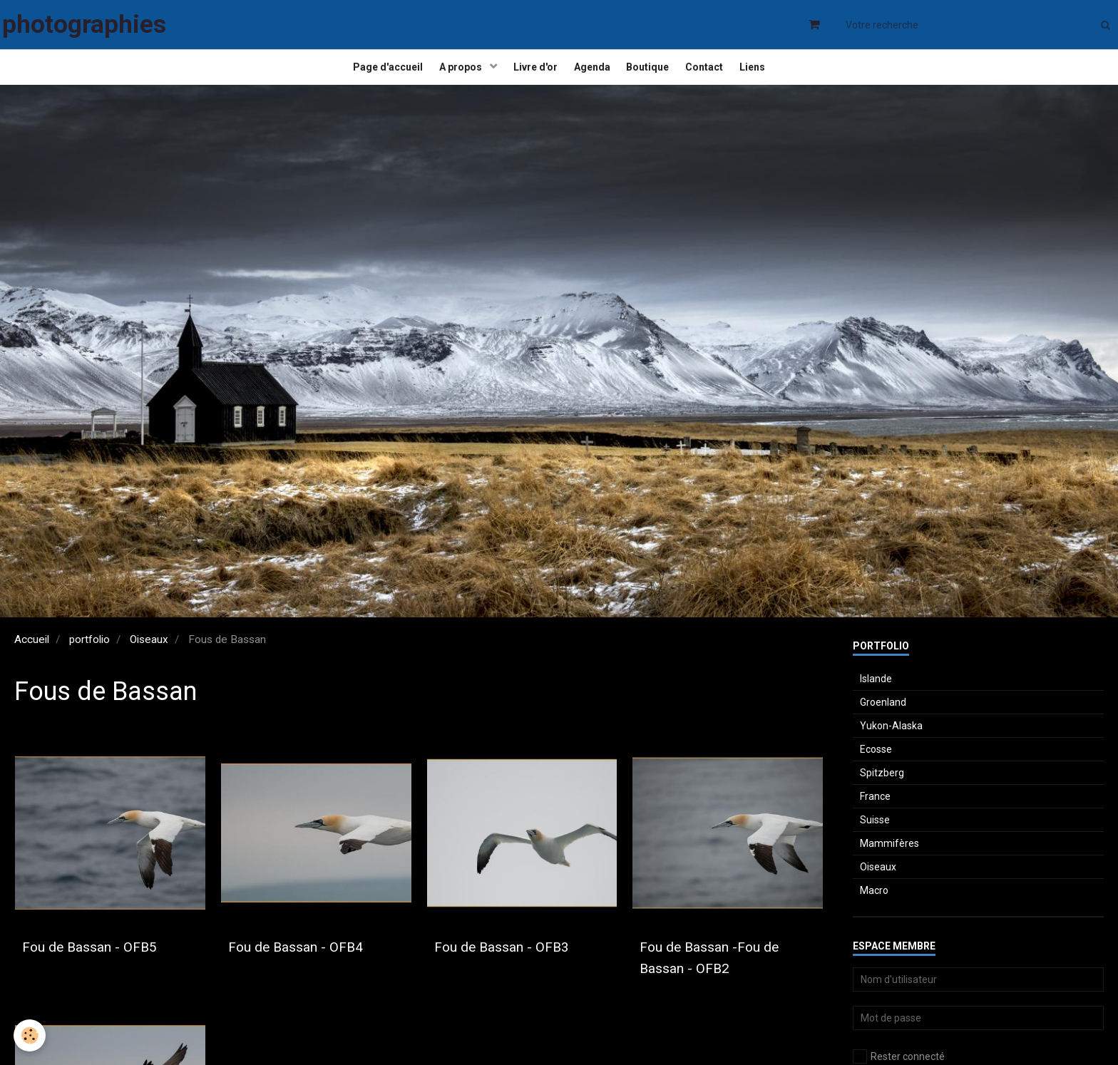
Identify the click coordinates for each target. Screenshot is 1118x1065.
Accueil (31, 654)
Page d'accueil (373, 75)
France (875, 811)
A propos (451, 75)
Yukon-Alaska (891, 740)
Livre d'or (530, 75)
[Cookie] (30, 1035)
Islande (876, 693)
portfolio (89, 654)
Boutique (653, 75)
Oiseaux (149, 654)
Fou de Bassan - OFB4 (312, 962)
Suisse (875, 834)
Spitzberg (882, 787)
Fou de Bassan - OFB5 (106, 962)
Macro (874, 905)
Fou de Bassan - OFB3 (518, 962)
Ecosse (876, 764)
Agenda (592, 75)
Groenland (883, 717)
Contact (715, 75)
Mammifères (889, 858)
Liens (768, 75)
